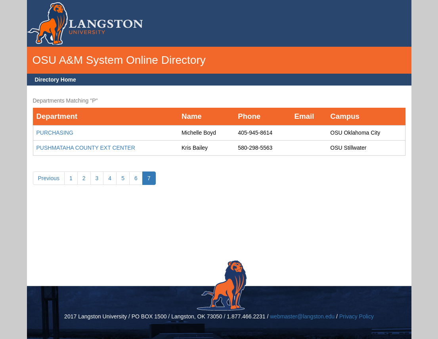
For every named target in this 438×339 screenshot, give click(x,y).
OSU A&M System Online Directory (119, 60)
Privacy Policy (356, 316)
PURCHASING (54, 133)
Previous (48, 178)
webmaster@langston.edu (302, 316)
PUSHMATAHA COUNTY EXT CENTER (85, 148)
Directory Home (55, 79)
